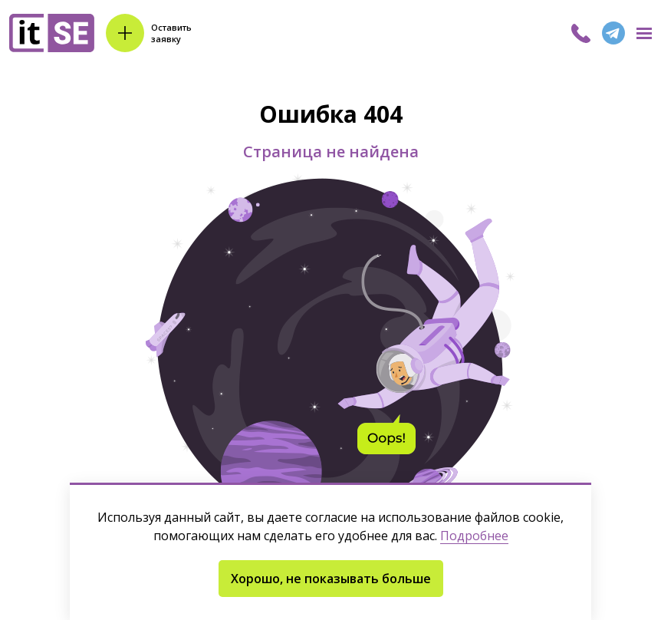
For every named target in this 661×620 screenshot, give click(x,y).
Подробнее (474, 536)
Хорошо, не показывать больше (331, 578)
